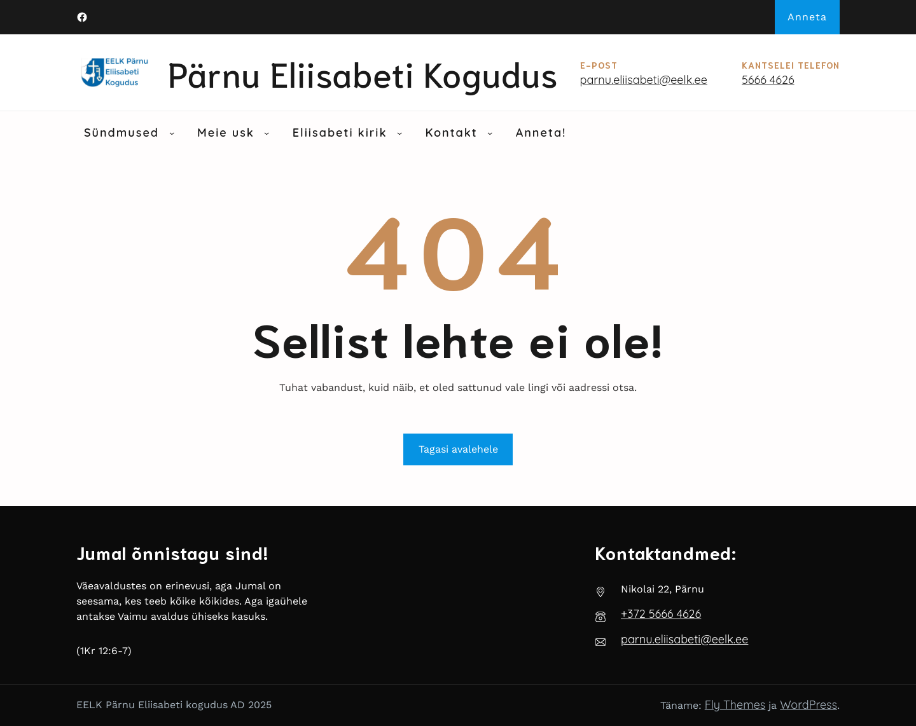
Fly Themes (735, 704)
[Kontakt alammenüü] (489, 132)
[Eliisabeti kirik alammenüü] (399, 132)
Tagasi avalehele (458, 449)
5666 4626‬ (768, 79)
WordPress (808, 704)
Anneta (807, 17)
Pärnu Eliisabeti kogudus (363, 72)
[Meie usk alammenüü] (266, 132)
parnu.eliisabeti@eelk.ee (643, 79)
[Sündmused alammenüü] (171, 132)
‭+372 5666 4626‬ (661, 613)
